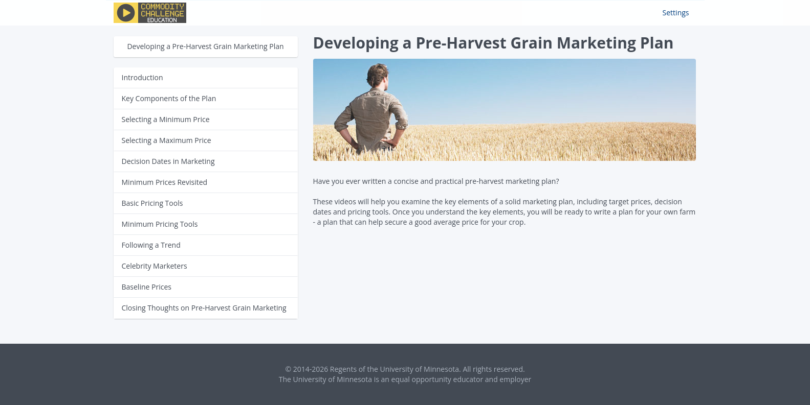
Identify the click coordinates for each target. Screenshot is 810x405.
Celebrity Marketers (154, 266)
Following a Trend (151, 245)
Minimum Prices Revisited (165, 182)
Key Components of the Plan (169, 98)
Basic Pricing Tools (152, 203)
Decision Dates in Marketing (168, 161)
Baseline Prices (146, 287)
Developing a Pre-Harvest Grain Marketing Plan (205, 46)
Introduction (142, 77)
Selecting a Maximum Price (166, 140)
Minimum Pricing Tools (160, 224)
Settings (676, 12)
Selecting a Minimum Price (166, 119)
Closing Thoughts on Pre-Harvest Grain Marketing (204, 308)
